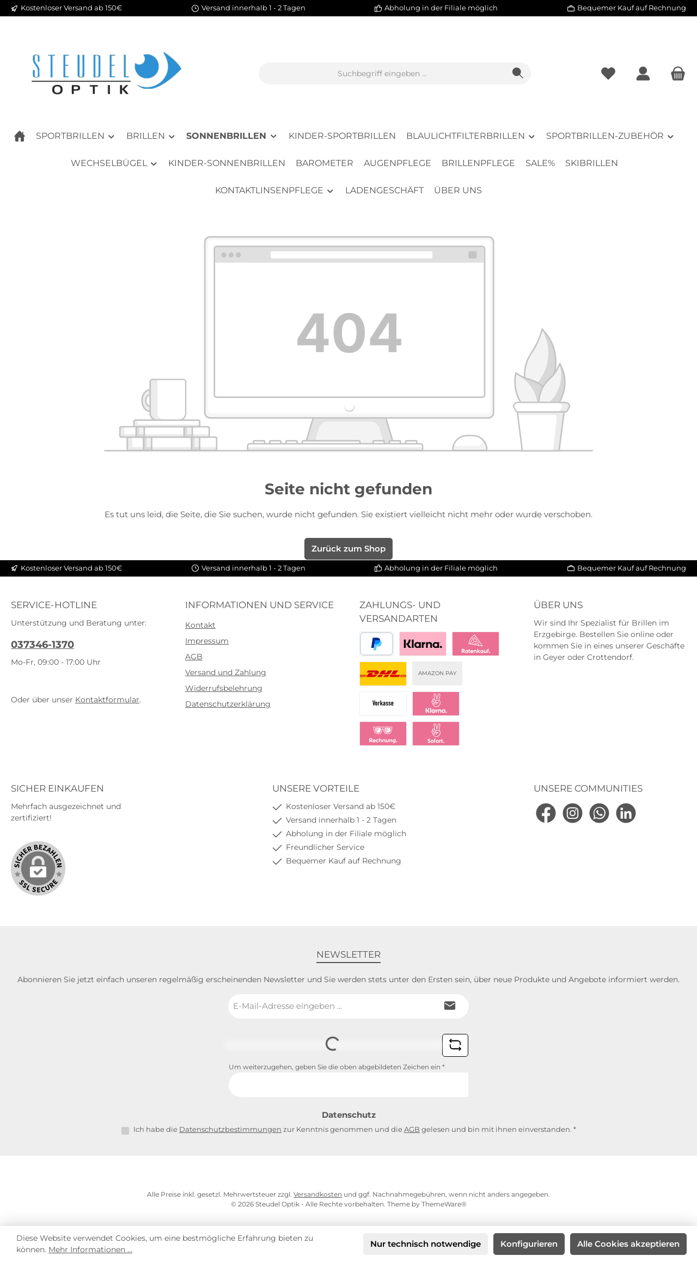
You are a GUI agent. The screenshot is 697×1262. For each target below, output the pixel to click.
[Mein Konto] (643, 74)
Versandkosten (318, 1194)
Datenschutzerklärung (228, 704)
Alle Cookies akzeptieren (628, 1244)
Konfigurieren (529, 1244)
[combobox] (382, 73)
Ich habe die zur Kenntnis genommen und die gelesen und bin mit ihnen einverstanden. (354, 1129)
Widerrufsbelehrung (223, 688)
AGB (194, 656)
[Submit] (450, 1006)
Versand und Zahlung (225, 672)
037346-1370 (42, 645)
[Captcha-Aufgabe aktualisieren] (455, 1045)
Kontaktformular (107, 699)
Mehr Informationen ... (90, 1249)
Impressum (207, 641)
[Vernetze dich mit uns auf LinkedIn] (626, 813)
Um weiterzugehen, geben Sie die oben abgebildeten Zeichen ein (337, 1067)
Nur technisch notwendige (425, 1244)
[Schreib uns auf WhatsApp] (599, 813)
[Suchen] (518, 73)
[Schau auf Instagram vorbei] (572, 813)
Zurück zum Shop (348, 548)
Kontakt (200, 625)
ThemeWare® (444, 1204)
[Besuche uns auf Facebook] (546, 813)
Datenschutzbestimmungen (230, 1129)
